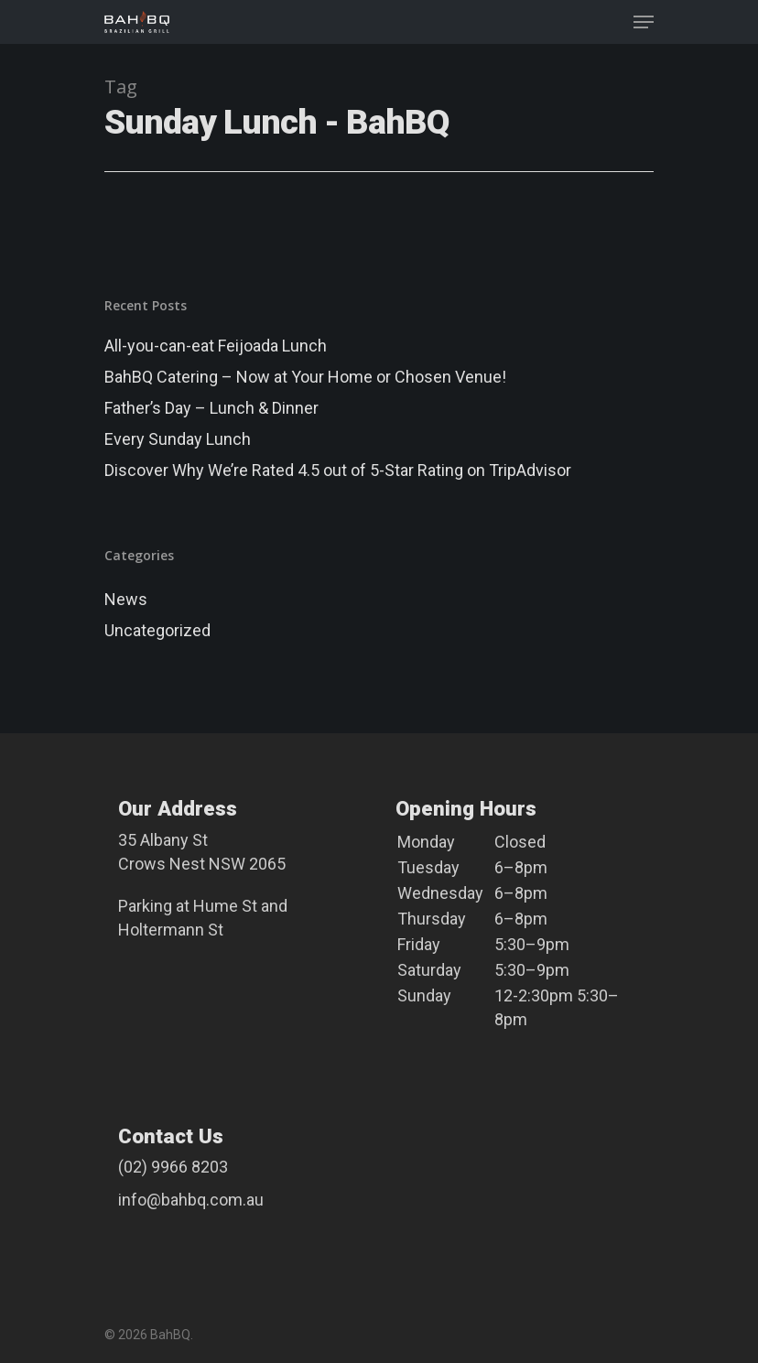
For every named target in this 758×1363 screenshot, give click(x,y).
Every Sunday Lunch (177, 439)
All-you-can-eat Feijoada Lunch (215, 345)
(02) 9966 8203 (173, 1166)
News (125, 599)
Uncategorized (157, 630)
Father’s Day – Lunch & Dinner (211, 407)
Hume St (225, 905)
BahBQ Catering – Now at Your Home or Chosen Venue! (305, 376)
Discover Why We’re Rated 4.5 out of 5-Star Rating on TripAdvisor (337, 470)
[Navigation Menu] (643, 22)
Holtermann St (170, 929)
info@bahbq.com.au (191, 1199)
